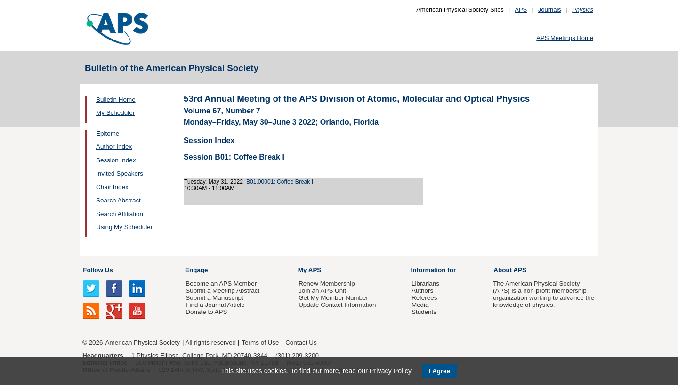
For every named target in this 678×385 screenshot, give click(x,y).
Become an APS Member (221, 283)
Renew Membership (327, 283)
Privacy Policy (390, 371)
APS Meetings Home (564, 37)
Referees (424, 297)
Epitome (107, 133)
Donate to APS (206, 311)
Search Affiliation (119, 213)
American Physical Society (142, 342)
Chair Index (112, 187)
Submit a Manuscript (214, 297)
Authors (422, 290)
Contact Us (300, 342)
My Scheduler (115, 112)
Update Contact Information (337, 304)
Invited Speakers (119, 173)
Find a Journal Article (215, 304)
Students (424, 311)
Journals (549, 9)
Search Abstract (118, 200)
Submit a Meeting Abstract (222, 290)
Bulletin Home (116, 99)
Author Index (114, 146)
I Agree (439, 371)
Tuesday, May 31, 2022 (213, 181)
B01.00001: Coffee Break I (279, 181)
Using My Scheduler (124, 227)
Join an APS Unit (322, 290)
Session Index (116, 160)
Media (420, 304)
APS (521, 9)
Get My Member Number (333, 297)
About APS (509, 269)
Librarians (425, 283)
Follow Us (98, 269)
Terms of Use (260, 342)
